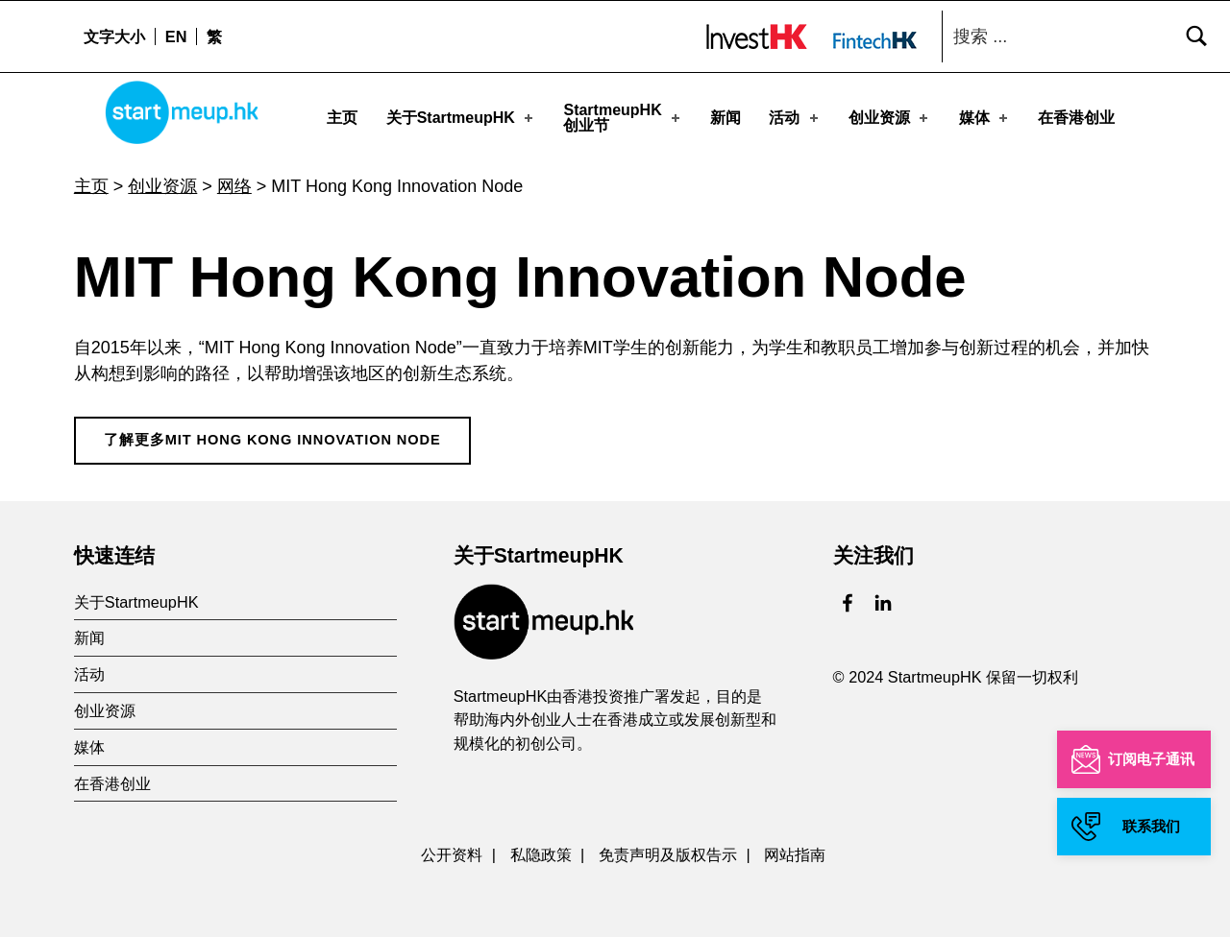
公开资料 (451, 848)
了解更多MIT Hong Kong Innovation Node (272, 434)
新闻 (725, 116)
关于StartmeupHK (461, 116)
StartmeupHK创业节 (622, 116)
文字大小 (114, 36)
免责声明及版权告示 (668, 848)
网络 (234, 180)
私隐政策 (541, 848)
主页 (342, 116)
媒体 (985, 116)
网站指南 (794, 848)
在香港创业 (1076, 116)
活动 (795, 116)
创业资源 (890, 116)
